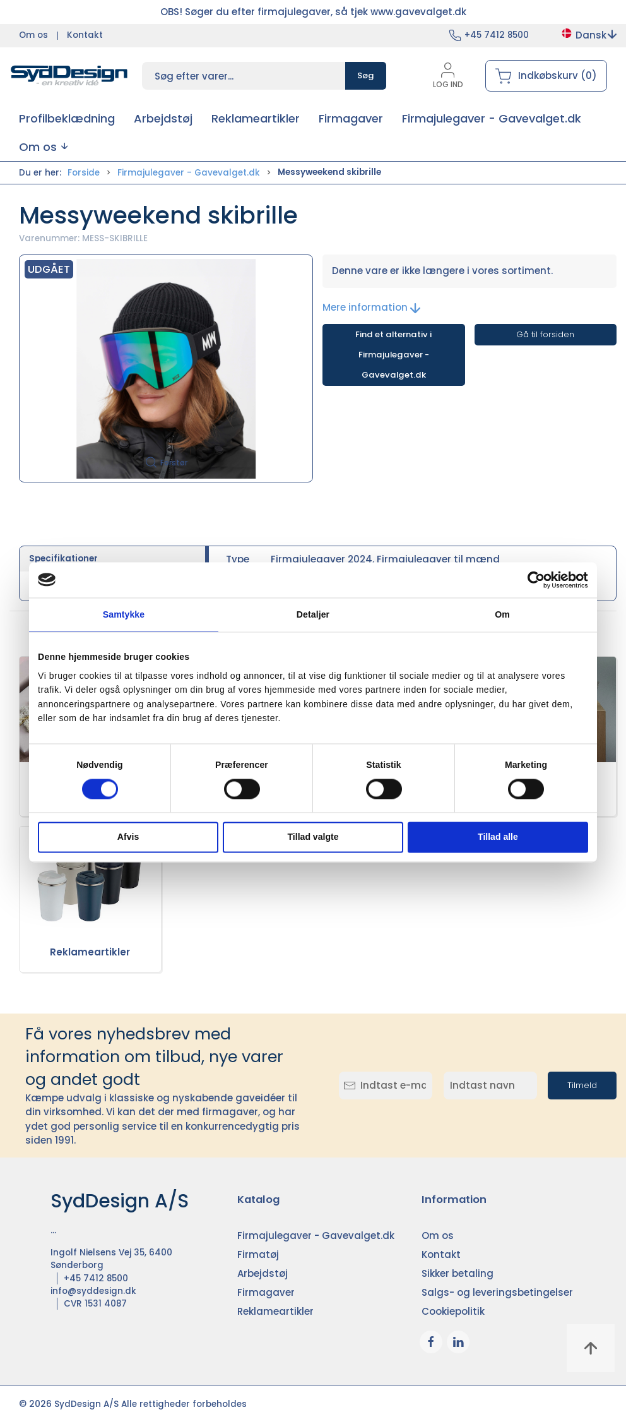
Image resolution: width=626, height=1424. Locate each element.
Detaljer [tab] (313, 614)
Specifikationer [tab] (63, 559)
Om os (33, 35)
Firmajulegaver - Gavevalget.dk (188, 173)
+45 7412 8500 (496, 35)
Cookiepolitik (453, 1311)
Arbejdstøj (262, 1273)
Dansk (588, 35)
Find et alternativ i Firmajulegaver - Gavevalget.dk (393, 354)
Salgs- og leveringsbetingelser (497, 1292)
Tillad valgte (313, 837)
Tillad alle (498, 837)
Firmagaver (266, 1292)
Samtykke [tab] (124, 614)
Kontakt (85, 35)
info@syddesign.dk (93, 1291)
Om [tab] (502, 614)
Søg (365, 75)
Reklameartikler (90, 952)
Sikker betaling (457, 1273)
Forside (84, 173)
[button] (43, 147)
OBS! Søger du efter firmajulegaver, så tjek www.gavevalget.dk (313, 11)
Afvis (128, 837)
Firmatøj (258, 1254)
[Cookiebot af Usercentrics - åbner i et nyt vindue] (533, 580)
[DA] (69, 76)
